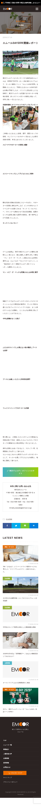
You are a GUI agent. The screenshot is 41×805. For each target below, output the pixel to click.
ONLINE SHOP (15, 773)
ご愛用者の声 (7, 754)
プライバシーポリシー (10, 782)
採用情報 (6, 763)
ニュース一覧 (7, 745)
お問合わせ (6, 767)
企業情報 (6, 758)
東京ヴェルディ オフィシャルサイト (20, 472)
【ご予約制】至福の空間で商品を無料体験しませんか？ (21, 3)
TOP (4, 740)
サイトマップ (7, 777)
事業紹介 (6, 749)
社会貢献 (9, 519)
